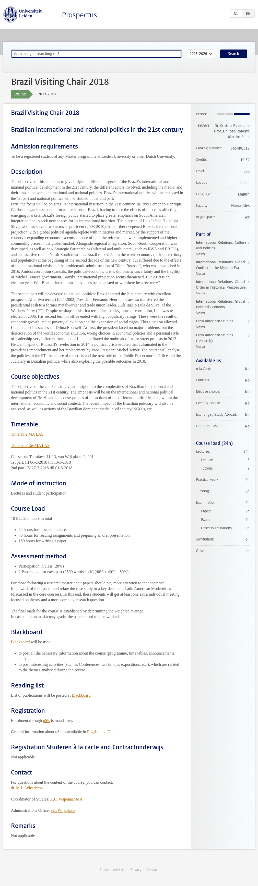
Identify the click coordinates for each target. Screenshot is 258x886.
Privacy (136, 869)
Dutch (113, 732)
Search (233, 53)
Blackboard (20, 642)
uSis (46, 720)
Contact (153, 869)
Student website (112, 869)
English (93, 732)
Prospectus (79, 15)
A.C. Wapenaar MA (66, 799)
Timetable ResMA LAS (30, 445)
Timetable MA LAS (27, 434)
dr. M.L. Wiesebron (27, 788)
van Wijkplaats (63, 810)
